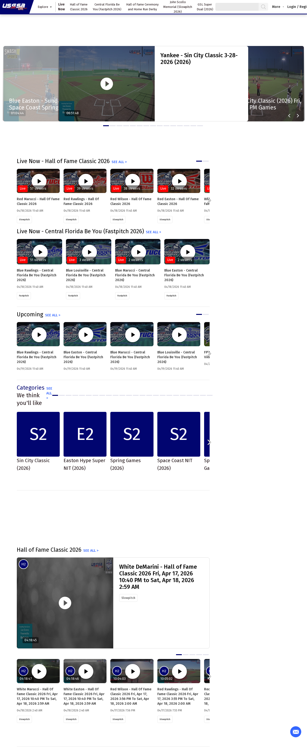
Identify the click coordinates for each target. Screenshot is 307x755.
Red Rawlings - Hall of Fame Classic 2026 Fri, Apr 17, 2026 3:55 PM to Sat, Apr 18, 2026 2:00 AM (177, 696)
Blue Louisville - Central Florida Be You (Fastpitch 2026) (86, 275)
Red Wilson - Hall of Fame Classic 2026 (130, 201)
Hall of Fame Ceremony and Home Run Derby (142, 7)
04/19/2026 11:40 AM (30, 368)
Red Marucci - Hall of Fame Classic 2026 (38, 201)
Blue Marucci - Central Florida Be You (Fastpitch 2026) (135, 275)
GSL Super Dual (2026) (205, 7)
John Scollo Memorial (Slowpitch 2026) (177, 7)
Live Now (61, 6)
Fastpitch (24, 296)
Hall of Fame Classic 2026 (79, 7)
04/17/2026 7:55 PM (169, 710)
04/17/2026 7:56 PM (122, 710)
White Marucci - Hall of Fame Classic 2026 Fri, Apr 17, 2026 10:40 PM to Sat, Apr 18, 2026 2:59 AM (37, 696)
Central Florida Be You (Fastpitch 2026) (107, 7)
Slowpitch (24, 219)
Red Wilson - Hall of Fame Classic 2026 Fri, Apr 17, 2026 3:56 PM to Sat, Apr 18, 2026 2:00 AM (130, 696)
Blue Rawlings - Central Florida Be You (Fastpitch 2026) (36, 275)
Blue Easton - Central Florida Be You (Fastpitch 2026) (184, 275)
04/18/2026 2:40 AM (29, 710)
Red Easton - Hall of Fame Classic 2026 (178, 201)
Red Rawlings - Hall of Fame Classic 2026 (81, 201)
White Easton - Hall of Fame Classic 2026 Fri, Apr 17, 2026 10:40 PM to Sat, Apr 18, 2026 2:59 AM (84, 696)
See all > (119, 162)
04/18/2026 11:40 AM (30, 210)
